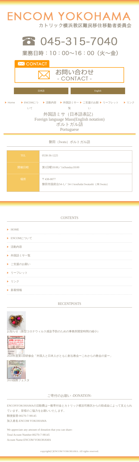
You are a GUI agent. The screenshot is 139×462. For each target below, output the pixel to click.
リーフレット (111, 102)
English (97, 90)
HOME (15, 229)
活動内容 (16, 246)
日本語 (41, 90)
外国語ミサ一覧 (20, 255)
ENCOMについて (31, 103)
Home (11, 102)
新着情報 (16, 290)
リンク (15, 281)
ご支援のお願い (91, 103)
